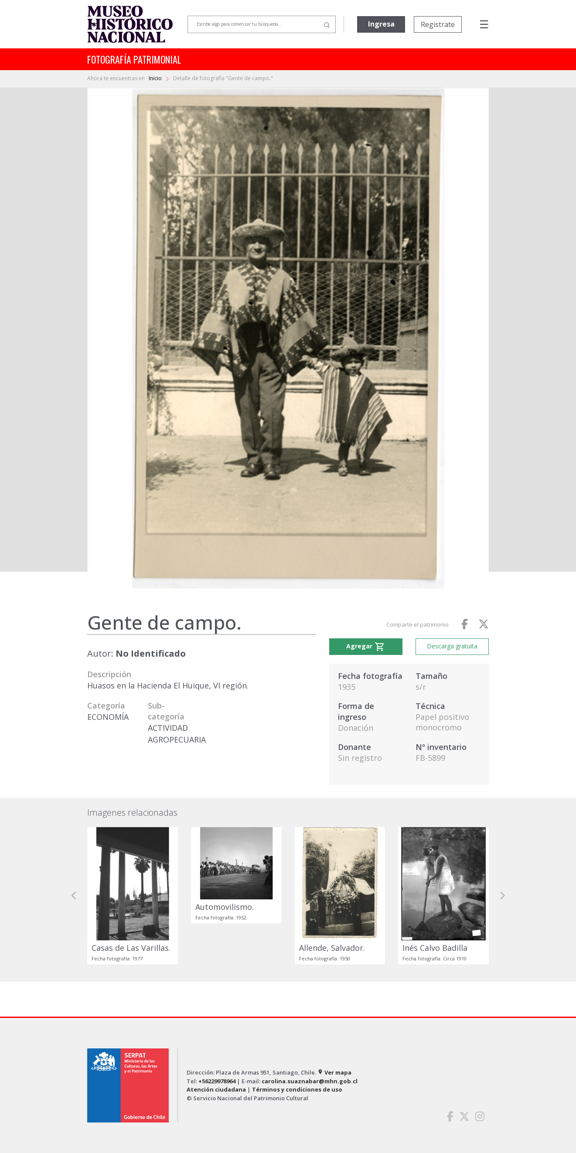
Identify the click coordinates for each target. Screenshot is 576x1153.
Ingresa (381, 24)
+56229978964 (216, 1081)
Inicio (156, 78)
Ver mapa (334, 1072)
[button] (74, 895)
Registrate (438, 24)
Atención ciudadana (216, 1089)
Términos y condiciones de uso (297, 1089)
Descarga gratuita (452, 646)
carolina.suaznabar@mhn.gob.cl (310, 1081)
